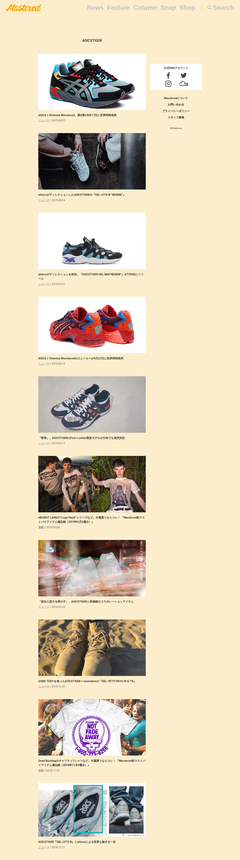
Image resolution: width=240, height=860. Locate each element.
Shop (187, 7)
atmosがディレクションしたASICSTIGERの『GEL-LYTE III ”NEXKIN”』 (81, 194)
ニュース (43, 120)
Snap (168, 7)
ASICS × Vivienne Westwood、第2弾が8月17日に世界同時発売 (77, 115)
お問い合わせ (176, 104)
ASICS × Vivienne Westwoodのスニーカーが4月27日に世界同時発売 (80, 358)
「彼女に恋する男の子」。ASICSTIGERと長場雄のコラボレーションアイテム (86, 601)
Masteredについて (176, 98)
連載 (41, 527)
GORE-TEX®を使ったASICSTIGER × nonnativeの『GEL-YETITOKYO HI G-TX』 (87, 681)
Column (145, 7)
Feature (118, 7)
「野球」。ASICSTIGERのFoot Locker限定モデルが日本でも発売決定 (81, 438)
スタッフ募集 (176, 117)
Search (223, 7)
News (95, 7)
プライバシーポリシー (176, 111)
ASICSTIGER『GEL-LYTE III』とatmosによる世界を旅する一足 (77, 842)
